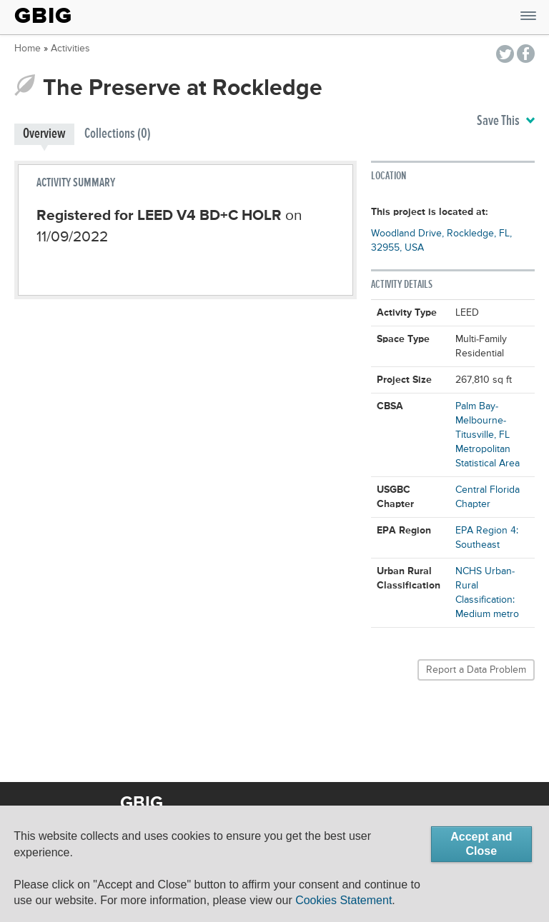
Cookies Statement (343, 900)
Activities (70, 49)
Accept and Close (481, 844)
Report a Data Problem (476, 670)
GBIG (43, 15)
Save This (506, 121)
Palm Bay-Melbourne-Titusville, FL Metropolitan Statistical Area (487, 434)
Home (27, 49)
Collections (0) (117, 133)
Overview (44, 133)
